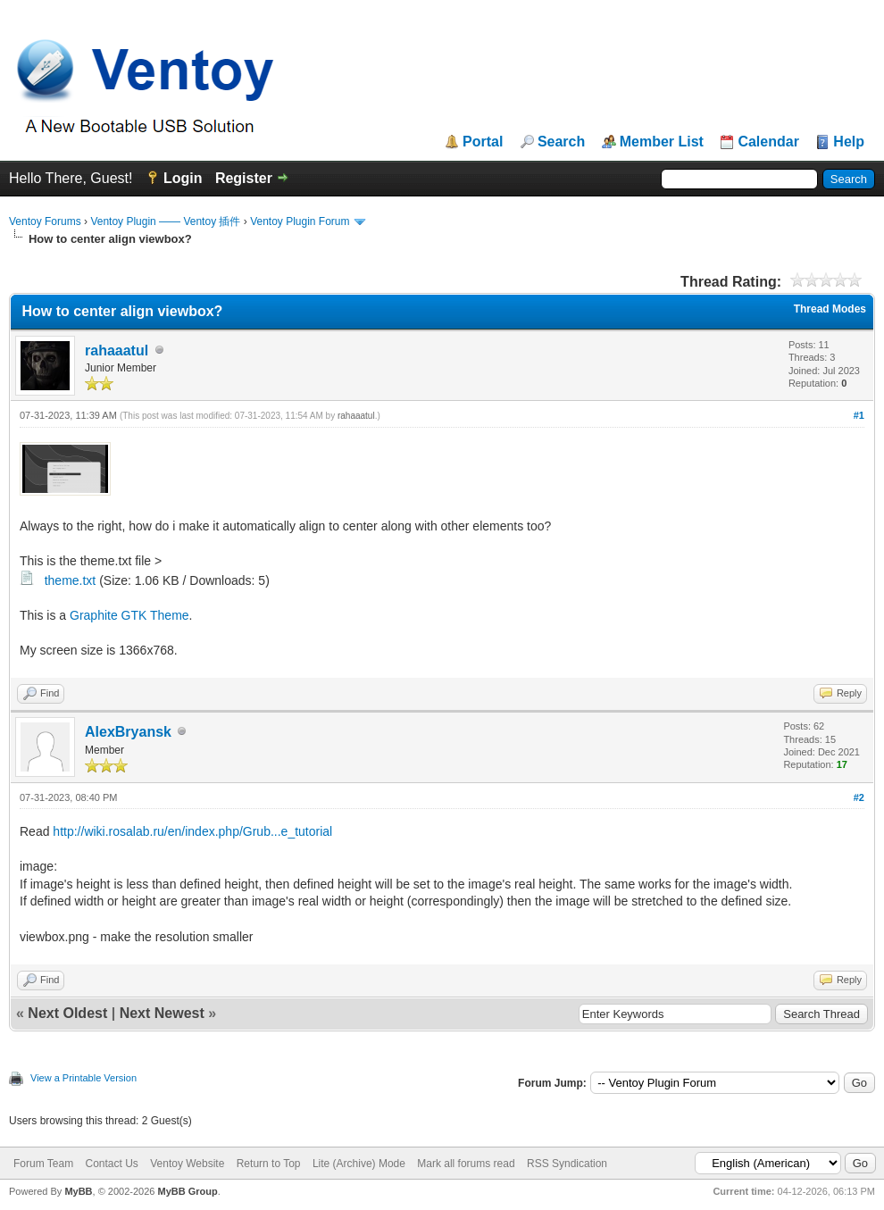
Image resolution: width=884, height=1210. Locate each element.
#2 (859, 797)
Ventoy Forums (45, 221)
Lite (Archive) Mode (359, 1163)
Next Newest (162, 1013)
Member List (662, 142)
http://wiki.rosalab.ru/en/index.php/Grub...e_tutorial (192, 831)
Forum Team (43, 1163)
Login (183, 178)
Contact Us (111, 1163)
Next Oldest (67, 1013)
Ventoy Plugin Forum (299, 221)
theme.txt (70, 580)
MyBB (78, 1191)
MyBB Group (187, 1191)
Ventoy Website (187, 1163)
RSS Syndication (567, 1163)
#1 (859, 415)
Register (243, 178)
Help (848, 142)
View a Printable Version (83, 1077)
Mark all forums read (465, 1163)
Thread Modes (830, 309)
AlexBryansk (128, 731)
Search (561, 142)
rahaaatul (116, 350)
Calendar (768, 142)
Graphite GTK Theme (129, 615)
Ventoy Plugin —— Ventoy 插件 (165, 221)
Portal (483, 142)
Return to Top (269, 1163)
